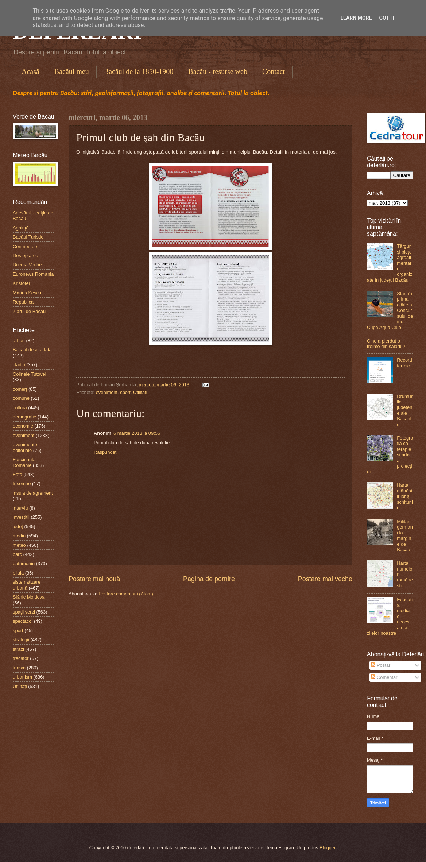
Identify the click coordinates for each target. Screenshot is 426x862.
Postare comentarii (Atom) (125, 593)
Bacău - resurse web (217, 71)
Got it (387, 18)
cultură (20, 407)
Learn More (356, 18)
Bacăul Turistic (28, 237)
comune (21, 398)
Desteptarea (25, 255)
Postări (381, 665)
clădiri (19, 364)
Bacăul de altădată (32, 349)
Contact (273, 71)
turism (19, 667)
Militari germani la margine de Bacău (405, 535)
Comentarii (385, 677)
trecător (21, 658)
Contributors (25, 246)
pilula (18, 573)
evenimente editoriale (25, 447)
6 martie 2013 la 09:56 (136, 433)
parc (17, 554)
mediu (19, 535)
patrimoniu (24, 563)
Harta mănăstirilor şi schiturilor (405, 496)
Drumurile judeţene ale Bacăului (405, 410)
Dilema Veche (27, 264)
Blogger (328, 847)
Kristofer (21, 283)
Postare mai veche (325, 579)
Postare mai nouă (94, 579)
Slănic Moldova (28, 597)
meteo (19, 545)
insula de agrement (33, 493)
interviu (20, 508)
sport (125, 392)
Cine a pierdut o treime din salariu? (386, 343)
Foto (17, 474)
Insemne (22, 483)
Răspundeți (105, 452)
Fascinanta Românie (24, 462)
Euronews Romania (33, 274)
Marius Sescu (27, 292)
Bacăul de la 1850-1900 (139, 71)
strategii (21, 639)
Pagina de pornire (209, 579)
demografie (24, 417)
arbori (19, 340)
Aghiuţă (21, 228)
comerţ (20, 389)
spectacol (22, 621)
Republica (23, 302)
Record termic (404, 362)
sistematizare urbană (26, 584)
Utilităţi (140, 392)
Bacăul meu (71, 71)
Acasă (30, 71)
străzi (18, 649)
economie (23, 426)
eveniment (106, 392)
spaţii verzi (24, 612)
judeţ (18, 526)
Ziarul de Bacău (29, 311)
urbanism (22, 677)
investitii (21, 517)
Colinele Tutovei (29, 374)
